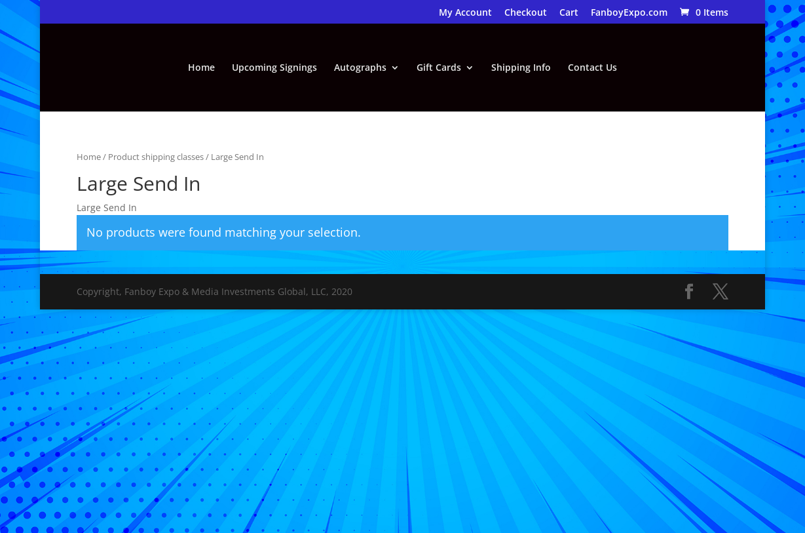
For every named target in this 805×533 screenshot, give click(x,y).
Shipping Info (521, 68)
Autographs (360, 68)
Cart (568, 13)
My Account (465, 13)
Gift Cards (439, 68)
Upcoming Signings (274, 68)
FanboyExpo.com (629, 13)
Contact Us (592, 68)
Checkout (525, 13)
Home (201, 68)
